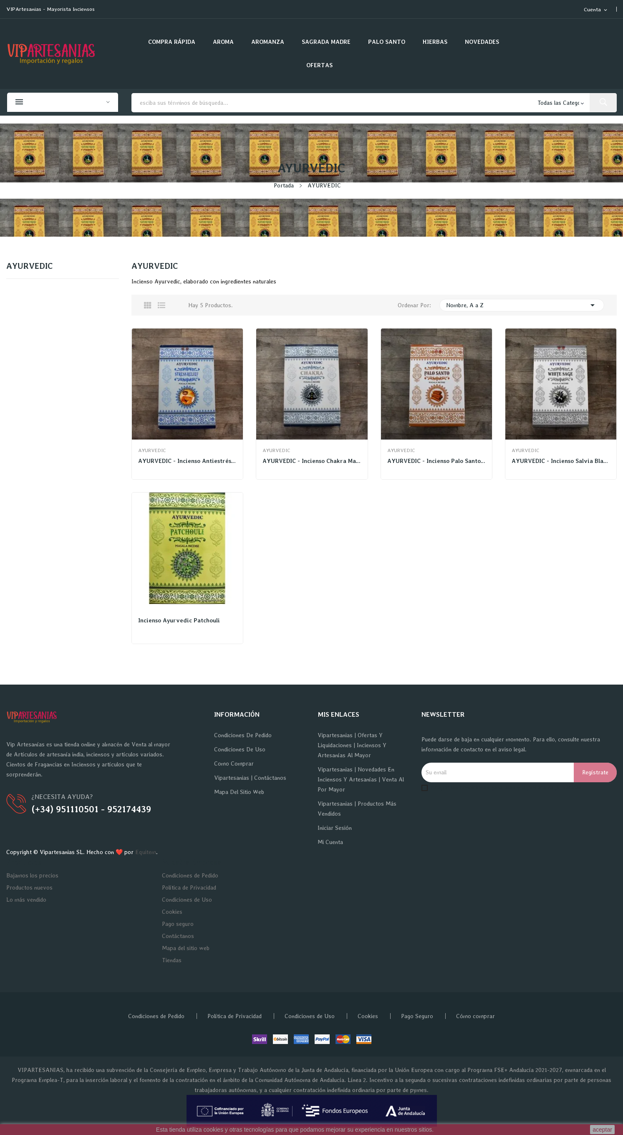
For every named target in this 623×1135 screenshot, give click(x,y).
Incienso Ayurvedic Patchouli (179, 620)
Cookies (172, 911)
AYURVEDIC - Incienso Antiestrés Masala (187, 461)
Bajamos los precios (32, 875)
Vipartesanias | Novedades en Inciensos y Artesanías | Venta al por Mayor (361, 779)
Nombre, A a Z (522, 305)
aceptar (602, 1129)
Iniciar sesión (335, 827)
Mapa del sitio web (239, 792)
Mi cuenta (330, 842)
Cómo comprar (475, 1016)
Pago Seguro (417, 1016)
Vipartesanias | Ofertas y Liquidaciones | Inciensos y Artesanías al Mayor (352, 745)
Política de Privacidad (189, 887)
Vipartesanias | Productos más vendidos (357, 808)
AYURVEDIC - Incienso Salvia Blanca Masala (561, 461)
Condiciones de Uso (239, 749)
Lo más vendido (26, 899)
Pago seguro (178, 923)
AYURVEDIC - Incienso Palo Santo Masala (436, 461)
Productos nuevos (29, 887)
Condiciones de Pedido (243, 735)
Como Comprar (234, 763)
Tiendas (172, 960)
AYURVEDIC (29, 266)
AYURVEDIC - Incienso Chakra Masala (311, 461)
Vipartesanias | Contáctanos (250, 777)
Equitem (145, 852)
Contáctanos (178, 936)
